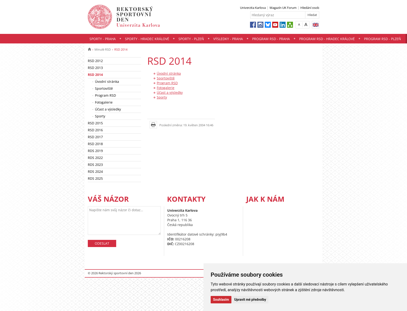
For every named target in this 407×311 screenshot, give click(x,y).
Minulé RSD (102, 49)
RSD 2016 (95, 130)
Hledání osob (309, 7)
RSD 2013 (95, 67)
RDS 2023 (95, 164)
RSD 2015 (95, 123)
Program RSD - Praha (271, 39)
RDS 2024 (95, 171)
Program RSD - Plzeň (382, 39)
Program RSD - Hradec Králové (327, 39)
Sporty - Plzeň (191, 39)
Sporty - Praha (102, 39)
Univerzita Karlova (253, 7)
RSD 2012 (95, 60)
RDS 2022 (95, 157)
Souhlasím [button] (221, 299)
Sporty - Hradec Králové (147, 39)
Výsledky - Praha (228, 39)
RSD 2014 (95, 74)
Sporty (100, 116)
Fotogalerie (104, 102)
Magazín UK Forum (283, 7)
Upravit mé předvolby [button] (250, 299)
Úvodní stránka (107, 81)
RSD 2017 (95, 137)
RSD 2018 (95, 144)
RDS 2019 (95, 150)
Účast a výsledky (108, 109)
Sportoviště (104, 88)
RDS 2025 (95, 178)
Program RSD (105, 95)
